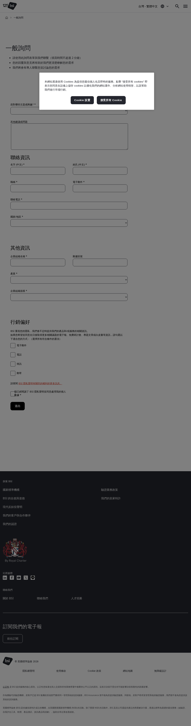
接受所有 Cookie (111, 100)
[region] (96, 91)
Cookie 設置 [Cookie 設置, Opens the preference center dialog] (82, 100)
